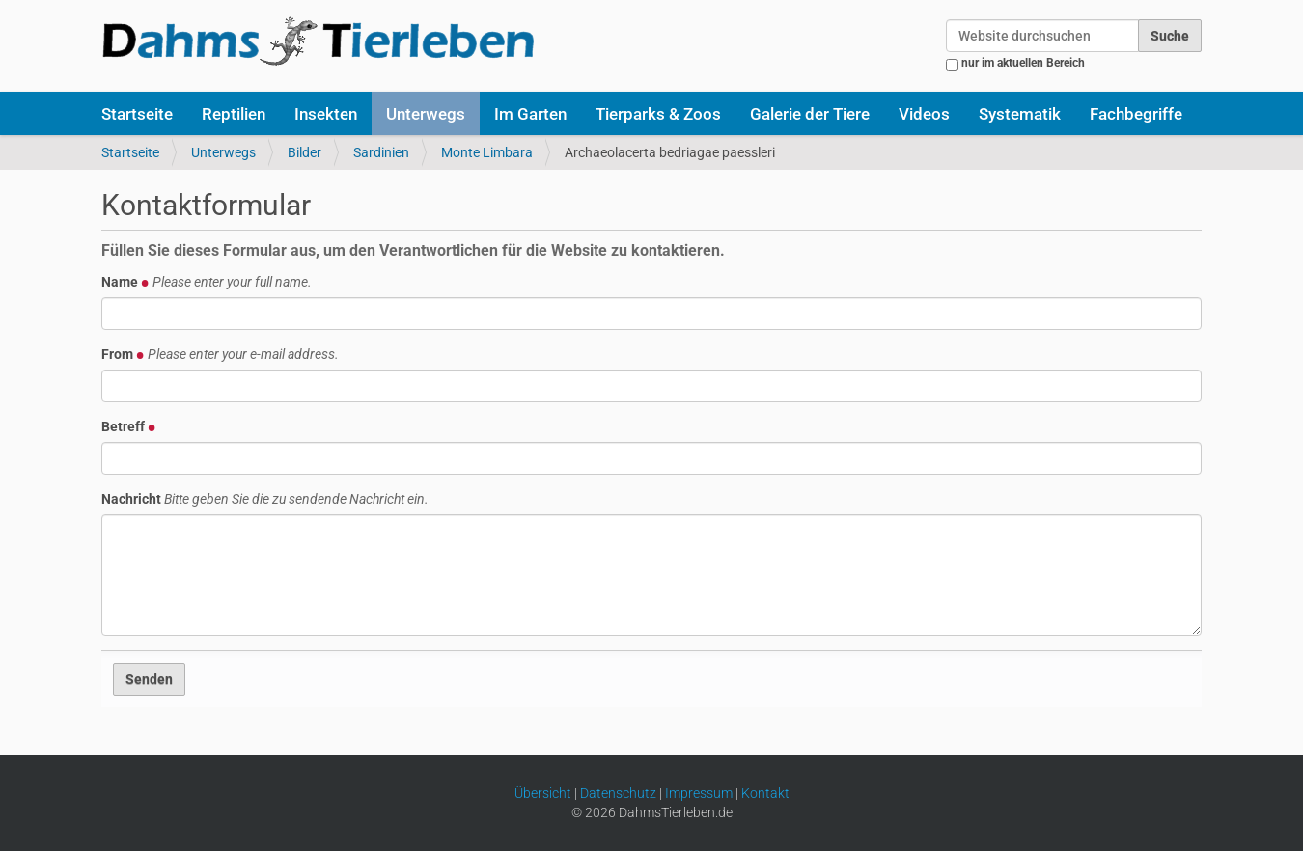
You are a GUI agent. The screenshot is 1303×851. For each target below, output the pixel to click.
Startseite (137, 114)
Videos (924, 114)
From (220, 354)
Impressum (699, 793)
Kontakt (765, 793)
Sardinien (381, 152)
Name (206, 281)
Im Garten (530, 114)
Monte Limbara (487, 152)
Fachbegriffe (1136, 114)
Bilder (304, 152)
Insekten (325, 114)
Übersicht (542, 793)
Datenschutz (618, 793)
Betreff (128, 426)
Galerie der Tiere (810, 114)
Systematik (1020, 114)
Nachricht (265, 499)
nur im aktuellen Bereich (1023, 62)
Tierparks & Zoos (658, 114)
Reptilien (233, 114)
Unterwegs (425, 114)
